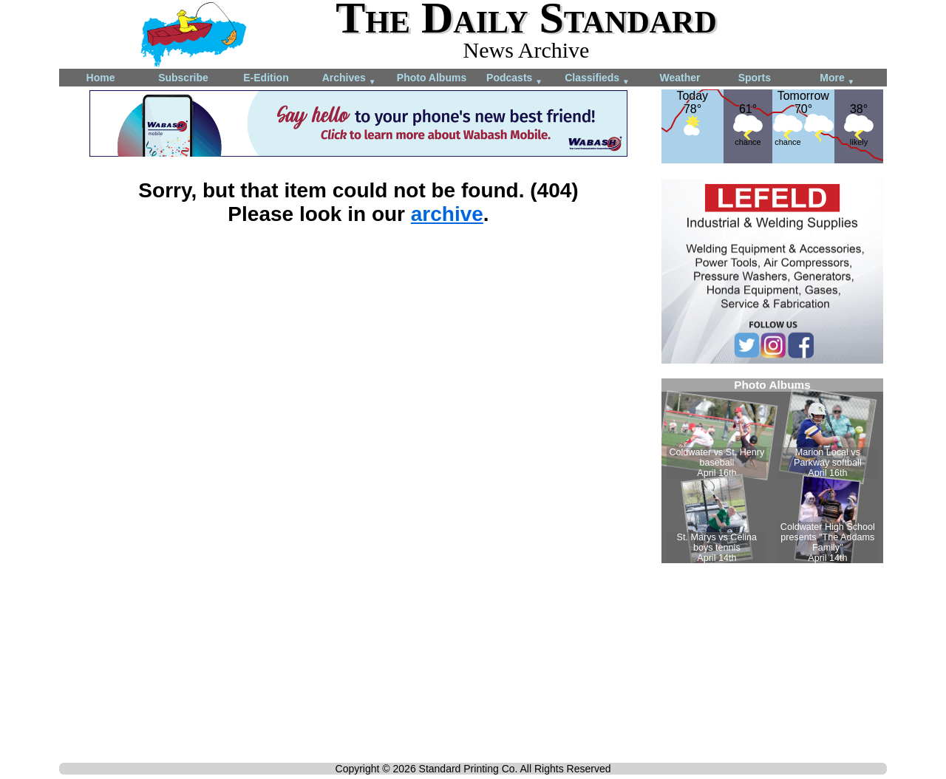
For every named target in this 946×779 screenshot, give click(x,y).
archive (447, 214)
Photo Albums (431, 78)
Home (100, 78)
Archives (349, 79)
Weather (680, 78)
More (837, 79)
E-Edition (265, 78)
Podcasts (514, 79)
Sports (754, 78)
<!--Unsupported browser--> (772, 470)
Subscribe (183, 78)
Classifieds (597, 79)
